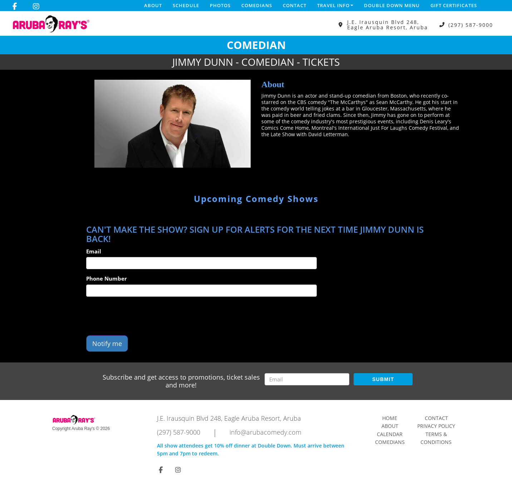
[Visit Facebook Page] (15, 6)
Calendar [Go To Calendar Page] (390, 434)
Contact (294, 5)
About (153, 5)
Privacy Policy (436, 426)
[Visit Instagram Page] (36, 6)
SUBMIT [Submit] (383, 379)
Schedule (186, 5)
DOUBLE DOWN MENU (392, 5)
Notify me (107, 343)
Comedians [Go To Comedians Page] (390, 442)
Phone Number (106, 278)
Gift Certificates (453, 5)
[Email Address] (307, 379)
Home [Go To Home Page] (389, 418)
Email (93, 251)
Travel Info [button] (335, 5)
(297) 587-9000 (470, 24)
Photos (220, 5)
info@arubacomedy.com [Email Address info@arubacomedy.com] (265, 432)
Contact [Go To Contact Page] (436, 418)
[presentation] (140, 316)
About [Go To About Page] (389, 426)
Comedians (256, 5)
